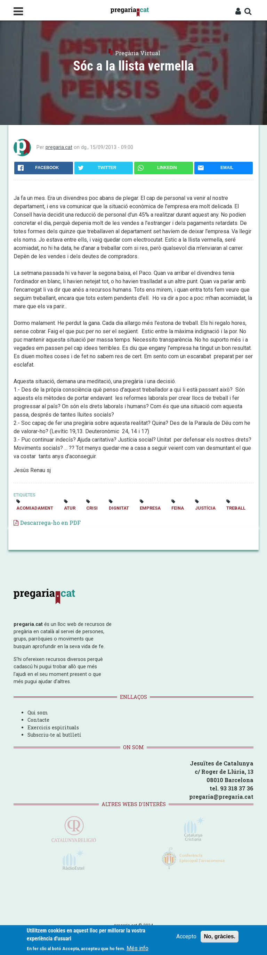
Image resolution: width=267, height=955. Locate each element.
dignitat (119, 508)
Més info (137, 948)
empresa (150, 508)
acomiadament (34, 508)
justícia (205, 508)
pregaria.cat (59, 147)
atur (69, 508)
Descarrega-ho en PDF (50, 522)
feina (177, 508)
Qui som (37, 712)
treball (235, 508)
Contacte (38, 720)
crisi (92, 508)
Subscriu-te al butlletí (54, 734)
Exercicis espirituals (53, 727)
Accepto (186, 936)
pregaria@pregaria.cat (221, 796)
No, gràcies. (219, 937)
